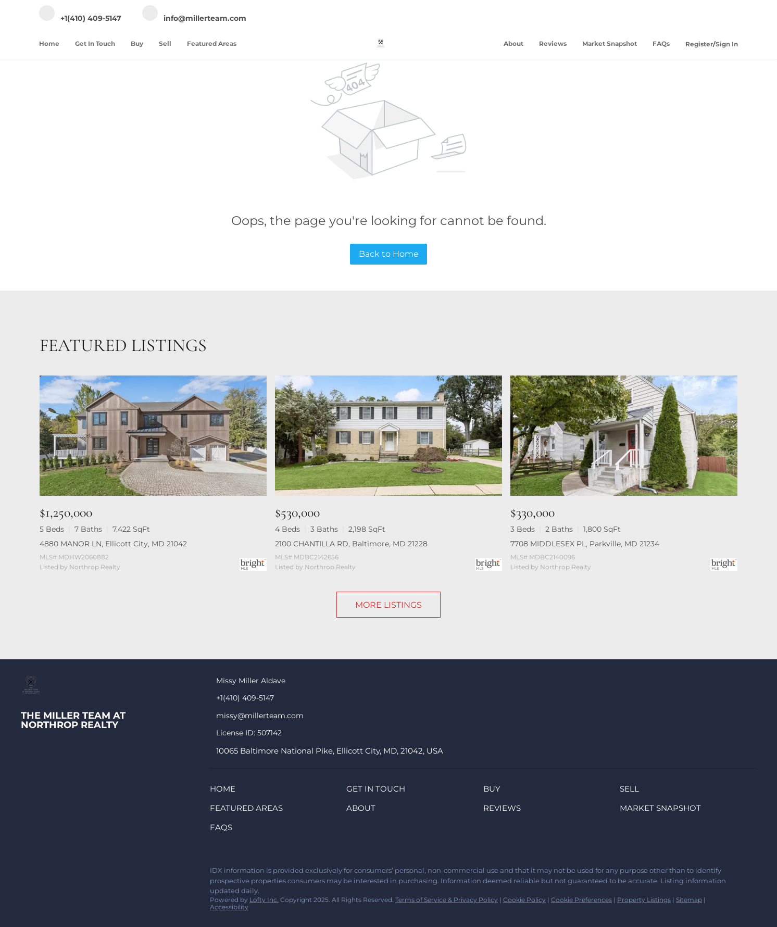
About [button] (513, 43)
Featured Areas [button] (211, 43)
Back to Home (389, 254)
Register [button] (699, 44)
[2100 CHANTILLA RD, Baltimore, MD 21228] (388, 435)
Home (49, 43)
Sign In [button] (727, 44)
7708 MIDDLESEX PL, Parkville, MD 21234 (584, 543)
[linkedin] (49, 873)
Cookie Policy (524, 900)
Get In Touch (95, 43)
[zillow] (91, 873)
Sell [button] (165, 43)
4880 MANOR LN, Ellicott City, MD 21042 (113, 543)
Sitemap (689, 900)
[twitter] (70, 873)
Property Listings (644, 900)
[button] (225, 791)
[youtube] (133, 873)
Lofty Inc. (264, 900)
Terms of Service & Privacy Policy (446, 900)
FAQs (661, 43)
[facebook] (28, 873)
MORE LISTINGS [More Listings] (388, 605)
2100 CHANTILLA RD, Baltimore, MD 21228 (351, 543)
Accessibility (229, 907)
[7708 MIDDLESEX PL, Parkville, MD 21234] (623, 435)
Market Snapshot (609, 43)
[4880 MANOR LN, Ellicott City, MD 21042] (153, 435)
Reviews (553, 43)
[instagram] (112, 873)
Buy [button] (137, 43)
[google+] (153, 873)
